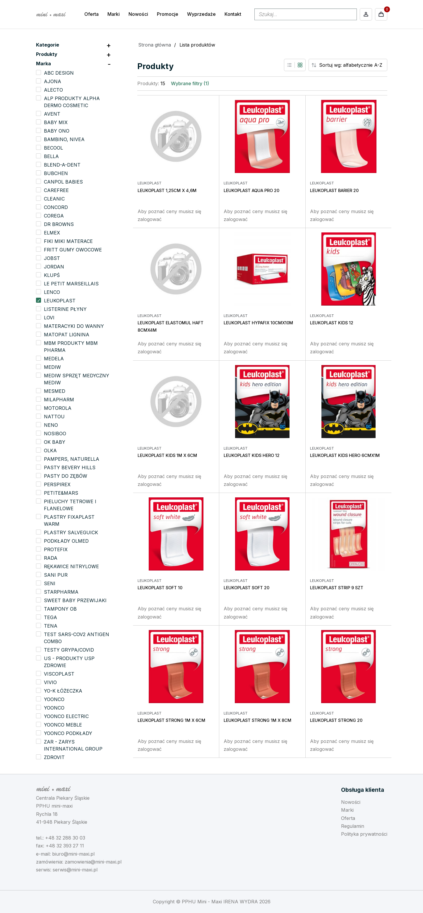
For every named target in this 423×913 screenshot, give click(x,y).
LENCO (52, 292)
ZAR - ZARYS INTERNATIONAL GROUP (73, 745)
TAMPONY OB (60, 609)
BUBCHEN (56, 173)
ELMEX (52, 233)
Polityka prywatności (364, 834)
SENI (49, 583)
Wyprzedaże (201, 14)
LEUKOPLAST (60, 301)
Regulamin (352, 826)
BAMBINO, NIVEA (64, 139)
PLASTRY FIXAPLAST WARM (69, 520)
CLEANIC (54, 199)
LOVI (49, 318)
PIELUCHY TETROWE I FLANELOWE (70, 505)
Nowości (138, 14)
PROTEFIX (56, 549)
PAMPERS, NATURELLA (71, 459)
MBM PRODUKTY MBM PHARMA (71, 346)
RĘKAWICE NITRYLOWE (71, 566)
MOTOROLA (57, 408)
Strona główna (154, 45)
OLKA (50, 450)
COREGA (54, 216)
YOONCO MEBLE (63, 725)
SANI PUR (56, 575)
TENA (50, 626)
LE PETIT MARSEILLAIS (71, 284)
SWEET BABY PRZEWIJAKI (75, 600)
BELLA (51, 156)
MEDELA (54, 359)
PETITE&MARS (61, 493)
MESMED (54, 391)
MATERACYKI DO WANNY (74, 326)
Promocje (167, 14)
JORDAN (54, 267)
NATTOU (54, 416)
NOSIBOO (55, 433)
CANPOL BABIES (63, 182)
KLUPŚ (52, 275)
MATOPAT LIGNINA (66, 335)
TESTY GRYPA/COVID (69, 650)
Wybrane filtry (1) (190, 83)
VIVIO (50, 682)
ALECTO (53, 90)
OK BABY (54, 442)
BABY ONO (56, 131)
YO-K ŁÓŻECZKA (63, 691)
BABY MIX (56, 122)
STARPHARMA (61, 592)
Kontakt (233, 14)
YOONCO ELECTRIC (66, 716)
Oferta (91, 14)
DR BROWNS (59, 224)
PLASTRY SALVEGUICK (71, 532)
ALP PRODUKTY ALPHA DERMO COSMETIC (72, 101)
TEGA (50, 617)
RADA (50, 558)
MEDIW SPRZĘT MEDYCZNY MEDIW (76, 379)
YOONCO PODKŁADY (68, 733)
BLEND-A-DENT (62, 165)
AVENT (52, 114)
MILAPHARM (59, 399)
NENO (51, 425)
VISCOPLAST (59, 674)
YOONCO (54, 699)
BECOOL (53, 148)
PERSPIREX (57, 484)
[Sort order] (352, 65)
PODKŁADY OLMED (66, 541)
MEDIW (52, 367)
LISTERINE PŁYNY (65, 309)
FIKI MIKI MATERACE (68, 241)
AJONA (52, 81)
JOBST (52, 258)
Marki (113, 14)
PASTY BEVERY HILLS (69, 467)
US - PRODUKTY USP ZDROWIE (69, 661)
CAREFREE (56, 190)
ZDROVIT (54, 757)
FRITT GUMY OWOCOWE (73, 250)
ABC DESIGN (59, 73)
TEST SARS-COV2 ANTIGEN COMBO (76, 637)
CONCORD (56, 207)
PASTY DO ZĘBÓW (65, 476)
